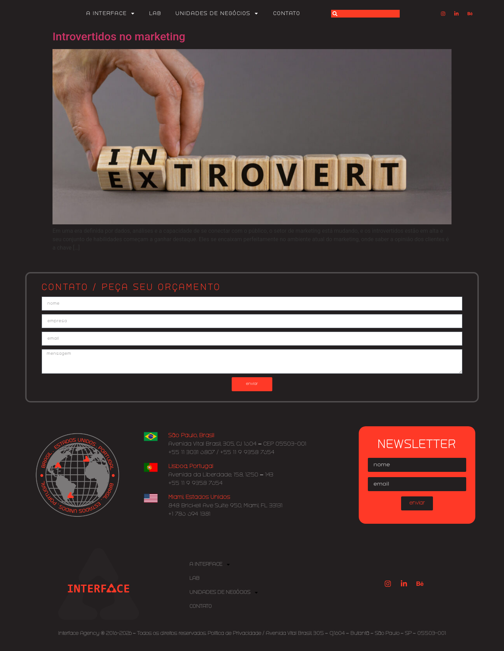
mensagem (252, 365)
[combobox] (365, 14)
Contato (286, 13)
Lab (155, 13)
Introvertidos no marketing (118, 36)
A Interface (110, 13)
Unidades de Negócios (217, 13)
